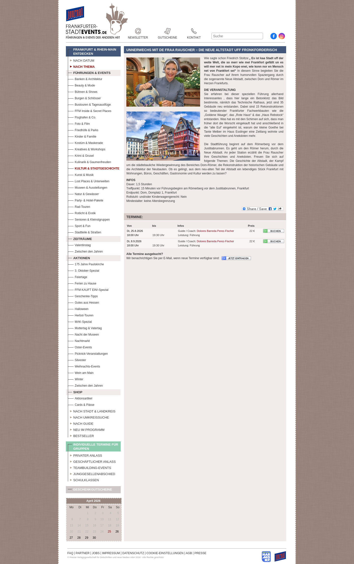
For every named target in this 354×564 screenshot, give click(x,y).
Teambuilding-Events (89, 467)
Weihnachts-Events (84, 366)
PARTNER (82, 553)
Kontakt (194, 31)
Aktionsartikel (80, 397)
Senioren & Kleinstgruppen (89, 219)
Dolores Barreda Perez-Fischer (215, 230)
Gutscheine (167, 31)
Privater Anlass (85, 454)
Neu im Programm (86, 429)
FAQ (70, 553)
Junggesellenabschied (91, 473)
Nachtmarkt (79, 340)
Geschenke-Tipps (83, 295)
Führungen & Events (89, 72)
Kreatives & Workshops (86, 148)
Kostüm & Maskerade (85, 142)
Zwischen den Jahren (85, 251)
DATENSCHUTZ (133, 553)
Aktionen (79, 257)
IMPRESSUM (111, 553)
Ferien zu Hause (82, 283)
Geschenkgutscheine (90, 490)
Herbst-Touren (80, 314)
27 (71, 537)
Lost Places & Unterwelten (88, 180)
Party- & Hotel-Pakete (85, 199)
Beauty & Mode (81, 85)
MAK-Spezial (80, 321)
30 (94, 537)
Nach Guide (80, 423)
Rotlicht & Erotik (82, 212)
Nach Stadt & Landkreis (91, 410)
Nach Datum (81, 59)
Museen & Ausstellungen (87, 187)
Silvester (77, 359)
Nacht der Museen (83, 334)
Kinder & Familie (82, 136)
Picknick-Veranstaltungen (88, 353)
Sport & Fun (79, 225)
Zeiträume (80, 238)
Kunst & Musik (81, 174)
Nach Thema (81, 66)
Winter (75, 378)
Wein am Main (80, 372)
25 (109, 531)
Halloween (78, 308)
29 (86, 537)
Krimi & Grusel (81, 155)
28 (78, 537)
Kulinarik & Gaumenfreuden (89, 161)
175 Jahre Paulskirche (86, 263)
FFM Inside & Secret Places (89, 110)
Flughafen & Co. (82, 116)
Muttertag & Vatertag (85, 327)
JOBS (96, 553)
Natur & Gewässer (83, 193)
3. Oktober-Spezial (83, 270)
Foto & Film (79, 123)
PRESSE (200, 553)
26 (117, 531)
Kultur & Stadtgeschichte (93, 168)
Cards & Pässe (81, 404)
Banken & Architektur (85, 78)
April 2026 (93, 501)
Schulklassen (83, 479)
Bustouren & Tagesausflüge (89, 104)
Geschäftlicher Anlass (92, 461)
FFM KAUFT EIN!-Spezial (88, 289)
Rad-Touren (79, 206)
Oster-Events (80, 346)
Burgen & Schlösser (84, 97)
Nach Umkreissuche (88, 416)
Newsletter (138, 31)
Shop (75, 391)
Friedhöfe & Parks (83, 129)
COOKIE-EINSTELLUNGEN (165, 553)
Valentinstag (79, 244)
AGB (189, 553)
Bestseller (81, 435)
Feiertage (77, 276)
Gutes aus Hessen (83, 302)
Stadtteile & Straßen (84, 231)
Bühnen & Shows (82, 91)
